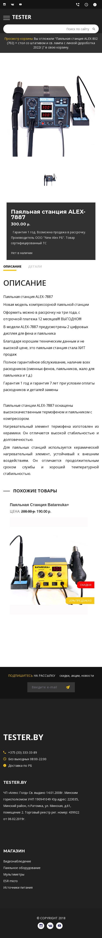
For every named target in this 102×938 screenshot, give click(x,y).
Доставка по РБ (96, 6)
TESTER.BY (23, 737)
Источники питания (18, 887)
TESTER (21, 17)
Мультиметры (13, 874)
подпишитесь (20, 675)
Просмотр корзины (18, 38)
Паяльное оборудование (21, 868)
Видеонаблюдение (17, 861)
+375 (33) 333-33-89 (79, 6)
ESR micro (10, 881)
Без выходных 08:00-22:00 (87, 6)
